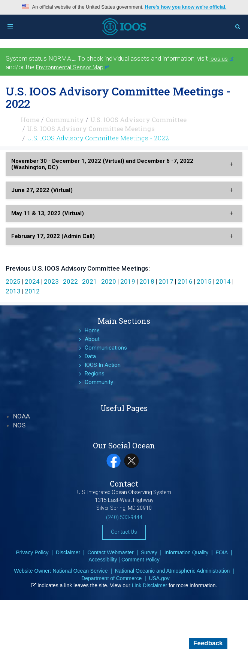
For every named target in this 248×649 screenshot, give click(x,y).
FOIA (221, 552)
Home (30, 119)
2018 (146, 281)
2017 (165, 281)
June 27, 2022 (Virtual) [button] (42, 190)
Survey (149, 552)
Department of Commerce (111, 578)
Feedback (208, 643)
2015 (204, 281)
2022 (70, 281)
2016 (185, 281)
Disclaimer (68, 552)
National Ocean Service (80, 571)
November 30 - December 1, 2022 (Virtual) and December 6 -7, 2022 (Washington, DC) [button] (102, 164)
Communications (106, 347)
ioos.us (221, 58)
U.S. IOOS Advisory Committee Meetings (91, 128)
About (92, 339)
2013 (13, 291)
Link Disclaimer (149, 585)
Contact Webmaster (110, 552)
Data (90, 356)
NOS (19, 425)
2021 (89, 281)
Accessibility (102, 560)
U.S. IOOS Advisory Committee (138, 119)
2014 (223, 281)
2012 (32, 291)
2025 (13, 281)
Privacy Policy (32, 552)
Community (65, 119)
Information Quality (186, 552)
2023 (51, 281)
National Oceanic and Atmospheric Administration (172, 571)
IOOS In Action (103, 365)
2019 (127, 281)
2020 (108, 281)
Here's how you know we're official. (186, 7)
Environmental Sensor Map (72, 67)
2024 (32, 281)
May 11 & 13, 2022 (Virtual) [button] (47, 213)
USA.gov (159, 578)
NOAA (21, 416)
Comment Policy (140, 560)
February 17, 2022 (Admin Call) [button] (53, 236)
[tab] (124, 164)
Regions (95, 373)
